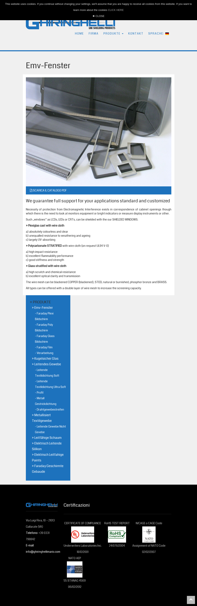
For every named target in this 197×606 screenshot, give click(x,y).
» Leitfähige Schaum (47, 437)
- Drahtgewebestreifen (49, 410)
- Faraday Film (44, 347)
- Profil (39, 393)
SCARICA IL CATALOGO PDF (48, 190)
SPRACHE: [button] (158, 34)
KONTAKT (135, 34)
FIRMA (94, 34)
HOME (79, 34)
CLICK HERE (116, 10)
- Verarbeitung (44, 353)
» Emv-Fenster (42, 307)
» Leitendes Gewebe (46, 364)
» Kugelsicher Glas (45, 358)
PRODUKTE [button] (113, 34)
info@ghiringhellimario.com (43, 552)
